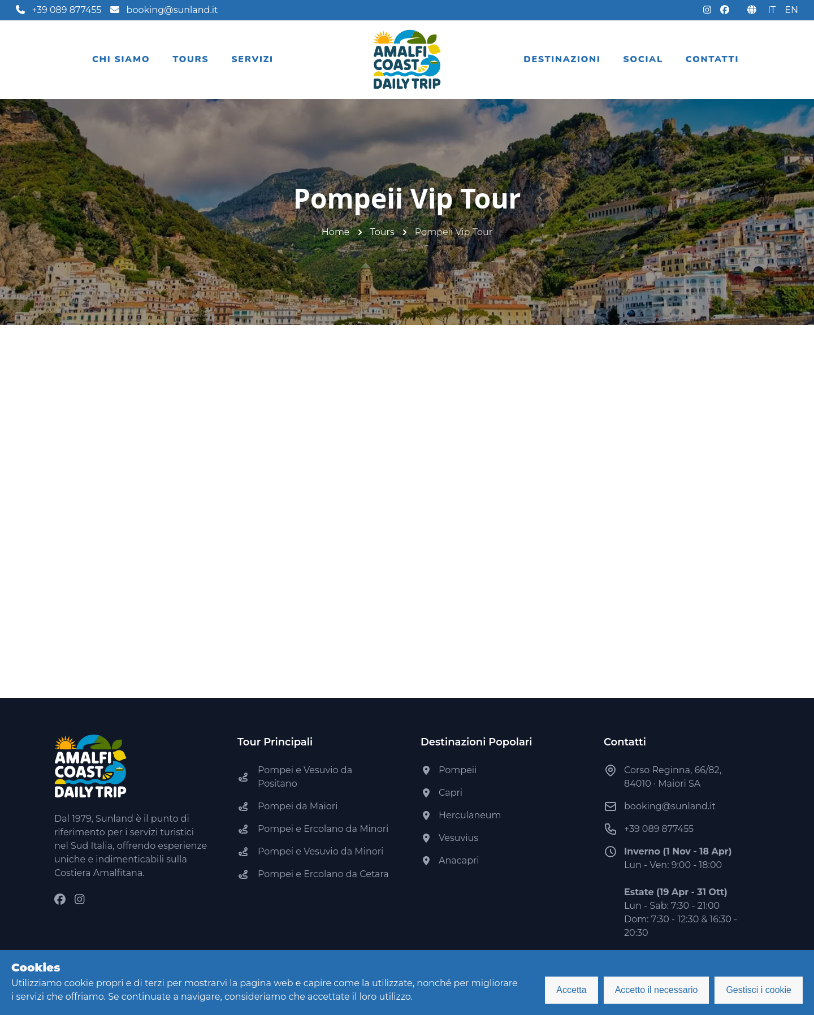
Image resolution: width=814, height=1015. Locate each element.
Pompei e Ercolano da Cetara (323, 874)
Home (336, 232)
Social (643, 59)
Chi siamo (121, 59)
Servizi (252, 59)
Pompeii (458, 770)
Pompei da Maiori (297, 806)
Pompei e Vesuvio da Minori (320, 851)
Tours (190, 59)
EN (791, 10)
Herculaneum (470, 815)
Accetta (571, 990)
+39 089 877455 (58, 10)
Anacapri (459, 860)
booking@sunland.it (164, 10)
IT (772, 10)
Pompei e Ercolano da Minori (323, 828)
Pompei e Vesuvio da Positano (305, 777)
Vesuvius (458, 837)
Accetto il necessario (656, 990)
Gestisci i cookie (758, 990)
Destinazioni (561, 59)
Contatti (712, 59)
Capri (450, 792)
